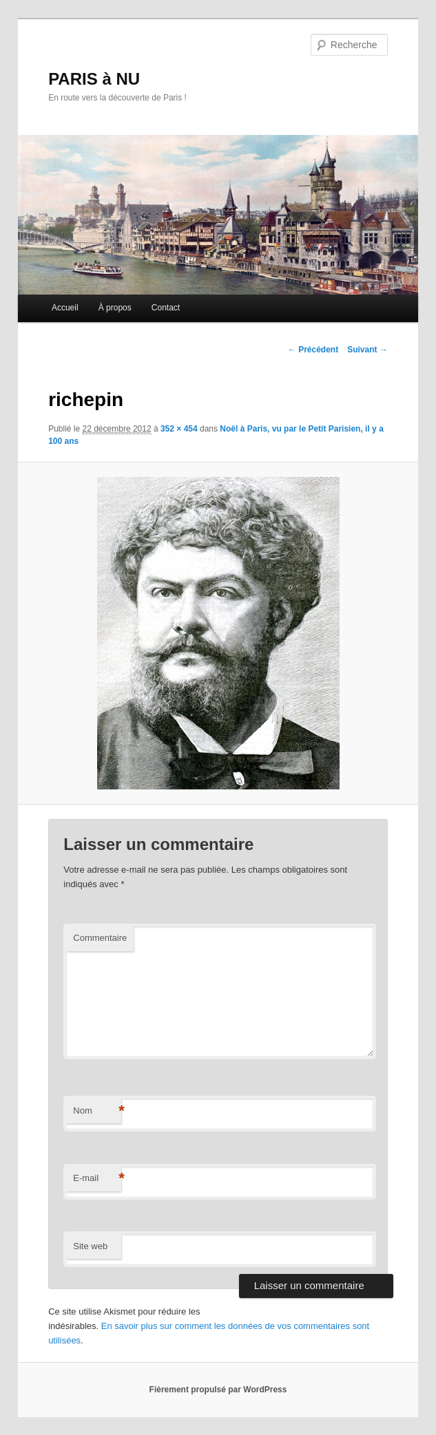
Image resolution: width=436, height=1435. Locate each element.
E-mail (97, 1179)
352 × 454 (179, 429)
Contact (166, 307)
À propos (115, 307)
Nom (97, 1111)
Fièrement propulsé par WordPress (218, 1389)
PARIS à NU (94, 79)
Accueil (65, 307)
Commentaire (100, 938)
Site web (90, 1246)
